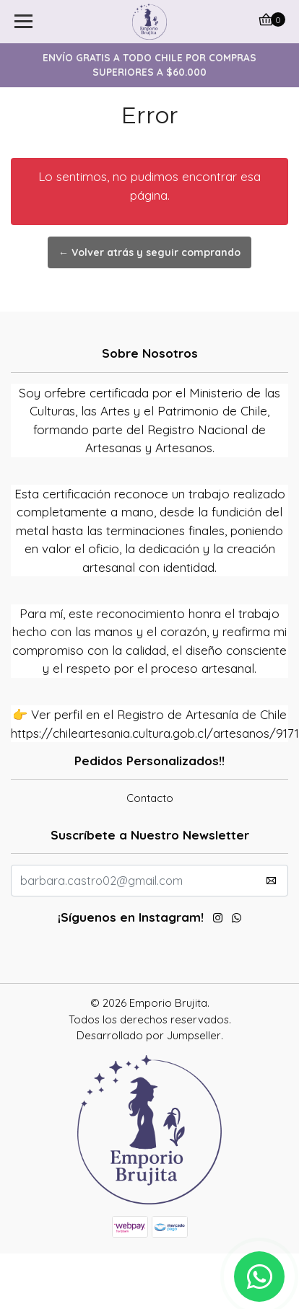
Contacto (149, 798)
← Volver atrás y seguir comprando (149, 252)
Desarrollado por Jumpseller (149, 1035)
